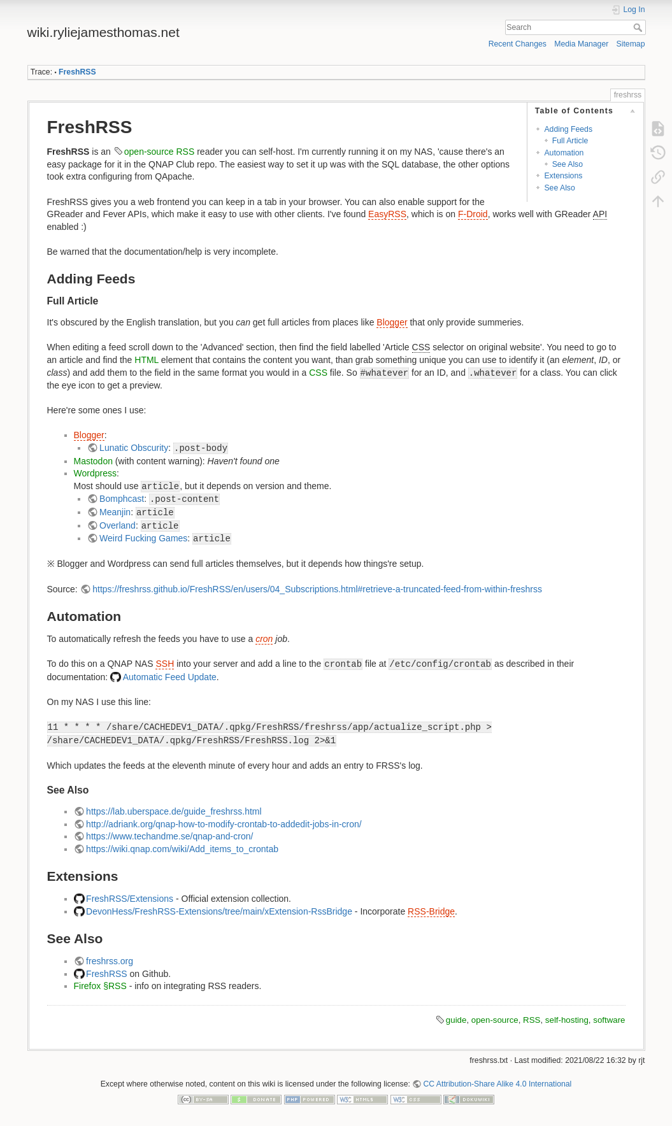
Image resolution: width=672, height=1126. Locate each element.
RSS (185, 151)
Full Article (570, 140)
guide (456, 1020)
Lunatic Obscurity (133, 448)
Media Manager (581, 43)
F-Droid (473, 214)
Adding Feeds (568, 129)
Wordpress (95, 473)
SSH (164, 664)
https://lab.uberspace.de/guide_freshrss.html (174, 811)
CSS (318, 372)
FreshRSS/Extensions (129, 899)
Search (639, 27)
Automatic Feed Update (170, 677)
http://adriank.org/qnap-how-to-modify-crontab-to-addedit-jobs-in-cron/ (224, 824)
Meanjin (115, 512)
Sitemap (631, 43)
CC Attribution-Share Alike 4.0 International (497, 1084)
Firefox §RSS (100, 986)
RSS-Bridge (431, 911)
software (609, 1020)
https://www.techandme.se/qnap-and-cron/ (169, 836)
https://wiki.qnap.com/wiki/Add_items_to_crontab (182, 849)
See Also (567, 164)
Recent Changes (518, 43)
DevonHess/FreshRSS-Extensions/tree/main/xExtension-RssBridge (219, 911)
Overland (117, 525)
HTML (146, 360)
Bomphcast (121, 499)
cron (264, 639)
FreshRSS (77, 72)
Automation (563, 152)
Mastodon (93, 461)
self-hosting (567, 1020)
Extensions (563, 175)
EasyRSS (387, 214)
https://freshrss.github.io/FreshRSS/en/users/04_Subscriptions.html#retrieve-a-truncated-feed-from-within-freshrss (317, 589)
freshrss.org (109, 961)
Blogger (391, 322)
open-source (149, 151)
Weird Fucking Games (143, 538)
